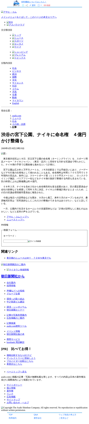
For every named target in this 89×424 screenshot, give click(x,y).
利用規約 (13, 418)
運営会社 (38, 418)
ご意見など (63, 418)
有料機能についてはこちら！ (34, 1)
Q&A (36, 414)
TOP (11, 414)
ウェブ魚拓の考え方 (67, 414)
